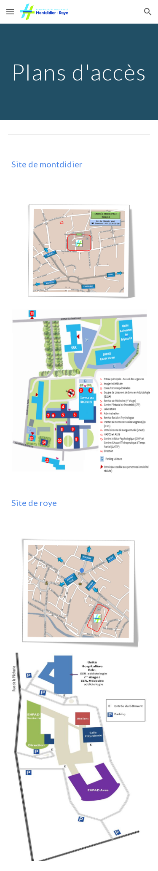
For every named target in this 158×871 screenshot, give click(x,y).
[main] (79, 71)
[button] (10, 11)
